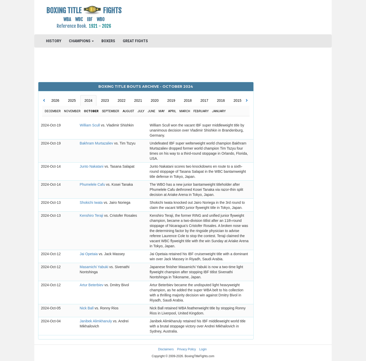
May (162, 111)
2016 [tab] (221, 100)
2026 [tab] (55, 100)
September (110, 111)
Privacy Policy (186, 349)
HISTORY (53, 41)
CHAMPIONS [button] (81, 41)
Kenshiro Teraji (92, 215)
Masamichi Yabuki (94, 267)
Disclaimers (166, 349)
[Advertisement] (220, 16)
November (72, 111)
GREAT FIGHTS (135, 41)
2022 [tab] (122, 100)
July (141, 111)
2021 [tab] (138, 100)
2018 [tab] (188, 100)
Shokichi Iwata (92, 202)
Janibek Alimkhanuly (96, 321)
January (219, 111)
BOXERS (108, 41)
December (53, 111)
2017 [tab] (204, 100)
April (172, 111)
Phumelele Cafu (93, 184)
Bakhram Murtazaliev (97, 143)
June (151, 111)
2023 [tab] (105, 100)
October (91, 111)
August (128, 111)
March (184, 111)
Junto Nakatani (92, 166)
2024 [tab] (88, 100)
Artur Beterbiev (92, 285)
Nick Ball (87, 308)
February (201, 111)
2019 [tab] (171, 100)
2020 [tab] (155, 100)
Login (203, 349)
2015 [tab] (237, 100)
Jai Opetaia (89, 254)
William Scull (90, 125)
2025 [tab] (72, 100)
